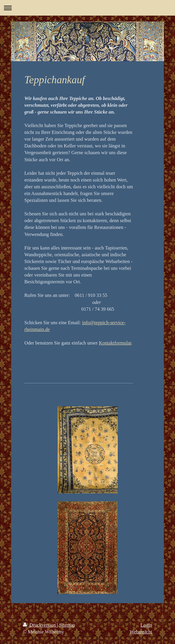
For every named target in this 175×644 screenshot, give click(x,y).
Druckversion (40, 625)
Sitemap (67, 625)
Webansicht (140, 632)
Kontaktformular (115, 343)
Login (146, 625)
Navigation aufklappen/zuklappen (87, 7)
